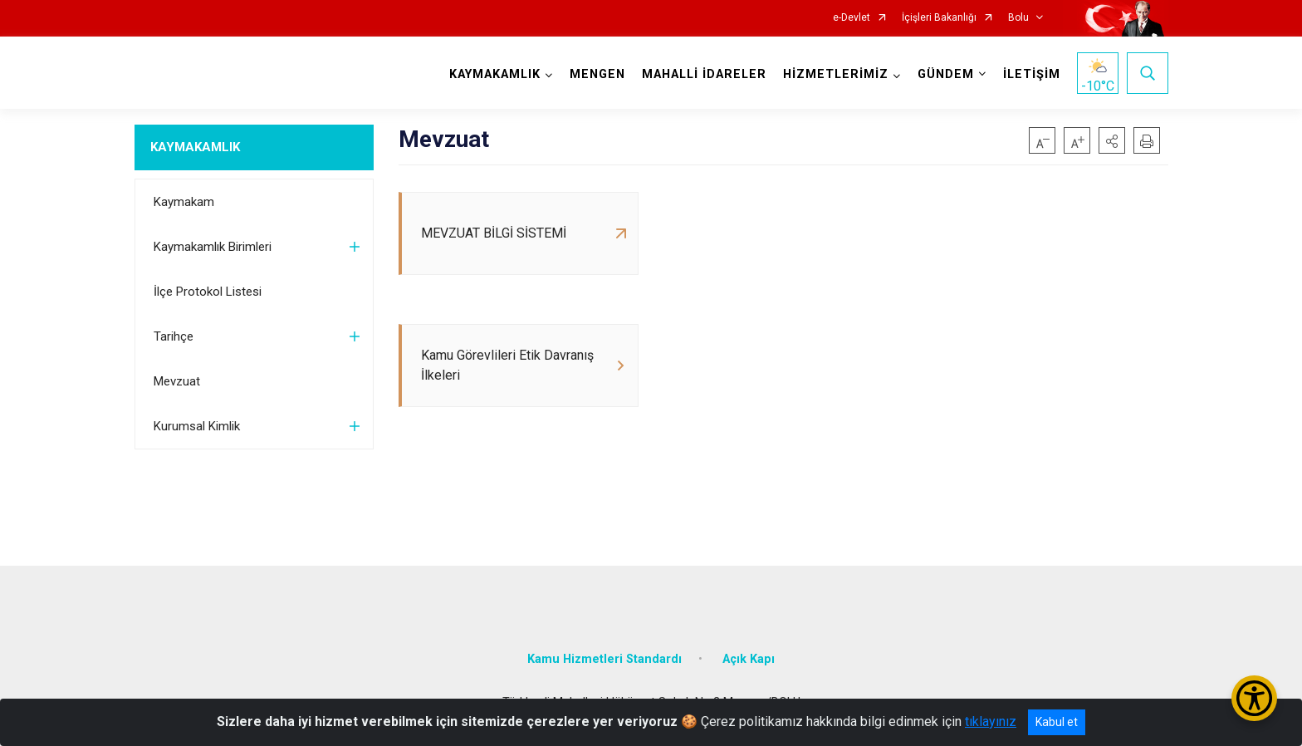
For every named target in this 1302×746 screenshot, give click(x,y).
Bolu (1018, 17)
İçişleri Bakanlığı (939, 17)
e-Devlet (851, 17)
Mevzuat (177, 381)
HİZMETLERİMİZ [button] (835, 74)
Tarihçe (173, 336)
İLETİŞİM (1031, 74)
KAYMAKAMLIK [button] (495, 74)
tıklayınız (990, 721)
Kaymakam (184, 201)
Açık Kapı (748, 659)
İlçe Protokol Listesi (208, 291)
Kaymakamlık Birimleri (213, 246)
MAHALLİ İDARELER (704, 74)
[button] (1112, 140)
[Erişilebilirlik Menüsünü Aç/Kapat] (1254, 698)
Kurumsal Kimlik (197, 426)
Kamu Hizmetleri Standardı (604, 659)
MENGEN (597, 74)
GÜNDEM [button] (946, 74)
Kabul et (1056, 722)
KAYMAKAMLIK (195, 147)
